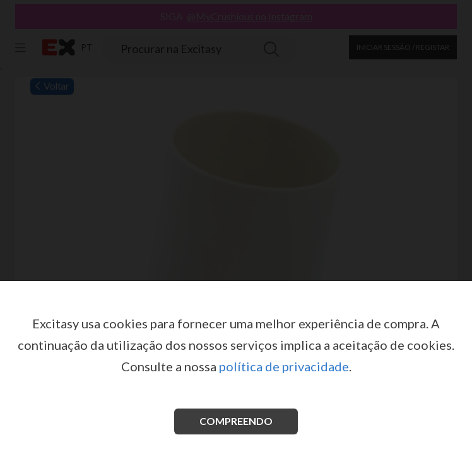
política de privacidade (284, 366)
